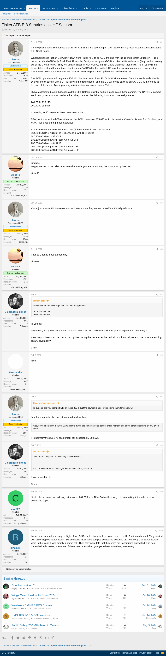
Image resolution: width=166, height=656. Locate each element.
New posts (7, 14)
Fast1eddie (15, 372)
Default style (9, 653)
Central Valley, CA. (19, 196)
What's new (49, 8)
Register (115, 8)
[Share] (157, 42)
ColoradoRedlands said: (44, 403)
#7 (161, 397)
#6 (161, 355)
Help (157, 653)
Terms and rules (129, 653)
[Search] (157, 8)
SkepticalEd (17, 618)
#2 (161, 157)
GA (26, 562)
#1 (161, 42)
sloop (154, 608)
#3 (161, 203)
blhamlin (16, 547)
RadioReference (13, 8)
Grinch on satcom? (23, 585)
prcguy (14, 588)
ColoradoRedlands (15, 311)
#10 (161, 531)
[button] (24, 8)
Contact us (115, 653)
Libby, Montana (21, 523)
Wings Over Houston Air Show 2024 (33, 595)
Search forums (21, 14)
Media (85, 8)
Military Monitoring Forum (47, 618)
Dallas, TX (23, 81)
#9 (161, 492)
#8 (161, 445)
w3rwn (14, 629)
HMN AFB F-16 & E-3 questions (31, 615)
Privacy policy (145, 653)
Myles (14, 598)
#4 (161, 249)
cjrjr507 (15, 509)
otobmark (16, 609)
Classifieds (68, 8)
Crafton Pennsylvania (18, 389)
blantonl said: (39, 301)
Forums (33, 8)
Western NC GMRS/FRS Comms (32, 605)
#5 (161, 295)
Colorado (24, 326)
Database (100, 8)
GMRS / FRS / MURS (42, 609)
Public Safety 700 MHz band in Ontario (35, 625)
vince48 (15, 174)
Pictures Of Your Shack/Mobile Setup (48, 588)
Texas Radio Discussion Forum (44, 598)
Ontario (34, 629)
